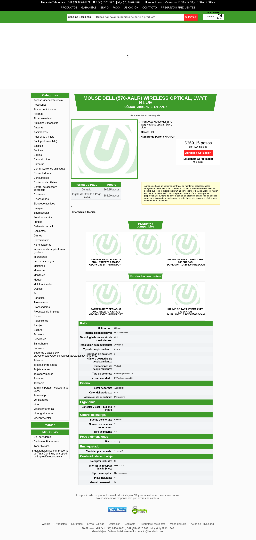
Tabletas (38, 360)
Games (38, 235)
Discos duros (41, 199)
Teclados (39, 378)
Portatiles (39, 298)
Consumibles (41, 177)
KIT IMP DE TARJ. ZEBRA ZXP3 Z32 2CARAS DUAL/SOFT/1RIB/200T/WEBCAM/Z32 (188, 262)
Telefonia (39, 383)
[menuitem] (69, 7)
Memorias (39, 270)
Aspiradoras (41, 132)
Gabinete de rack (44, 226)
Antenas (38, 127)
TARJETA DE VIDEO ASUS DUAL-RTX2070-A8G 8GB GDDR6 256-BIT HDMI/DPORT (106, 262)
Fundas (38, 221)
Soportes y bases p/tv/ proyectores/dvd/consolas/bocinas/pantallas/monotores (51, 354)
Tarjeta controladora (45, 364)
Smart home (41, 343)
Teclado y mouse (43, 374)
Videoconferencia (44, 408)
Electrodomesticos (44, 203)
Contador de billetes (45, 182)
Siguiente (210, 251)
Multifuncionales (43, 284)
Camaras (39, 164)
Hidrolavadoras (42, 244)
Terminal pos (41, 395)
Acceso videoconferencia (48, 100)
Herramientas (41, 240)
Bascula (38, 145)
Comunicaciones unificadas (49, 168)
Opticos (38, 288)
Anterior (81, 251)
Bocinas (38, 150)
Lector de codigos (44, 261)
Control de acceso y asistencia (45, 188)
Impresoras (40, 256)
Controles (39, 194)
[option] (106, 250)
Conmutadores (42, 173)
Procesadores (42, 307)
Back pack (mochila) (45, 141)
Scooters (39, 334)
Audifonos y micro (44, 136)
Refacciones (41, 320)
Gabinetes (40, 231)
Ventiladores (41, 399)
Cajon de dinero (43, 159)
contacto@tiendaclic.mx (149, 531)
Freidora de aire (43, 217)
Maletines (39, 266)
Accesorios (40, 104)
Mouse (37, 279)
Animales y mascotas (46, 123)
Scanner (38, 330)
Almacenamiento (43, 118)
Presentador (41, 302)
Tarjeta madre (42, 369)
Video (37, 404)
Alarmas (38, 113)
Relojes (38, 325)
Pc (35, 293)
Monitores (39, 275)
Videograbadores (44, 413)
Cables (38, 155)
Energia (38, 208)
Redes (37, 316)
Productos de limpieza (46, 311)
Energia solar (41, 212)
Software (39, 348)
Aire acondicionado (45, 109)
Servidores (40, 339)
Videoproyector (42, 418)
